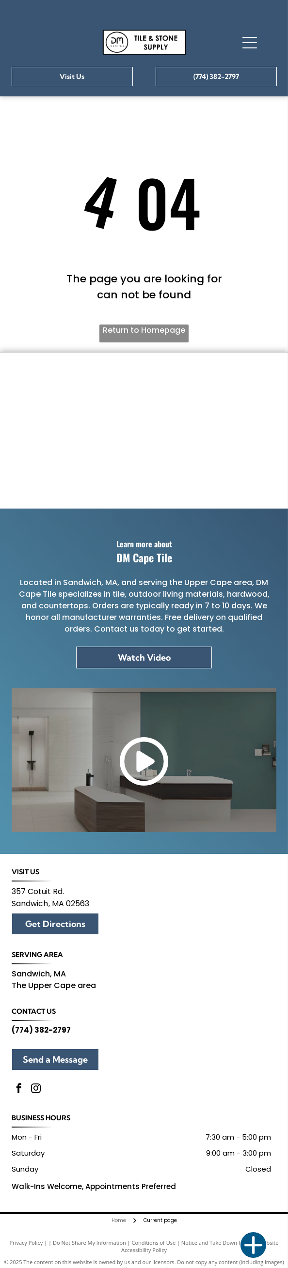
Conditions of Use (154, 1242)
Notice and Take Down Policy (217, 1242)
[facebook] (19, 1089)
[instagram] (36, 1089)
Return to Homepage (144, 330)
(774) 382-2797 (41, 1030)
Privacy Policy (26, 1242)
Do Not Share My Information (89, 1242)
